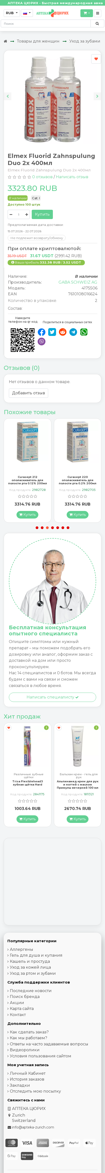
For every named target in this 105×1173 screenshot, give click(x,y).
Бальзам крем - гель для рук (79, 782)
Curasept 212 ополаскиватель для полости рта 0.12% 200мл (27, 483)
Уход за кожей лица (30, 974)
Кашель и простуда (30, 967)
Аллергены (21, 955)
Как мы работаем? (28, 1044)
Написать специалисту (53, 700)
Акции (17, 1009)
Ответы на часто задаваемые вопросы (49, 1050)
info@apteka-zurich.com (33, 1134)
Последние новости (31, 997)
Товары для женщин (38, 41)
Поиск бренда (25, 1003)
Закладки (20, 1091)
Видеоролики (25, 1056)
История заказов (27, 1086)
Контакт (18, 1021)
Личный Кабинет (27, 1079)
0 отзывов (42, 177)
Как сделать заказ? (29, 1038)
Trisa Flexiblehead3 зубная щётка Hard (27, 789)
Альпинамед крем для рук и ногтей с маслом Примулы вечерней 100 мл (77, 791)
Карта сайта (22, 1015)
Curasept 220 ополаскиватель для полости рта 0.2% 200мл (77, 483)
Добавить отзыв (28, 393)
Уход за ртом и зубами (33, 979)
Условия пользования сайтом (40, 1062)
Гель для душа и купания (36, 962)
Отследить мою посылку (35, 1098)
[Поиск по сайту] (97, 23)
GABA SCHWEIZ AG (78, 282)
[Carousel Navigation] (52, 92)
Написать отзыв (72, 177)
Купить (42, 214)
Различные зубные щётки (29, 782)
